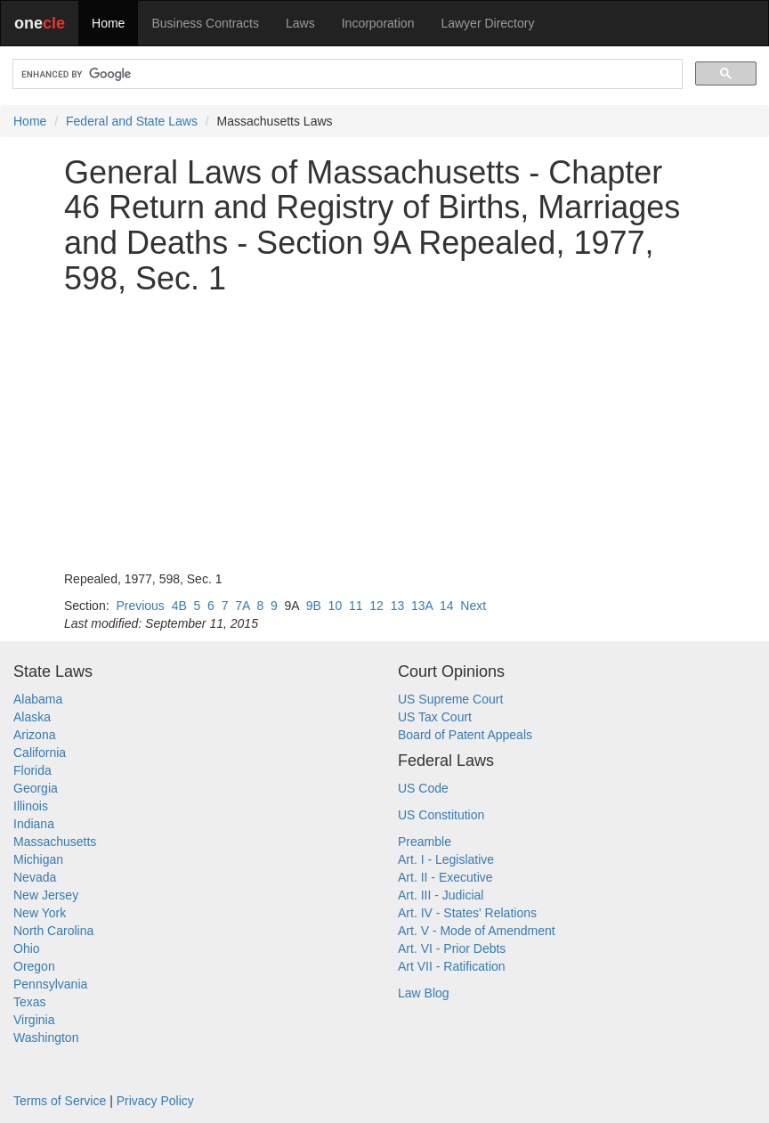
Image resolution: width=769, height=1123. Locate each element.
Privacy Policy (155, 1101)
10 (335, 605)
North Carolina (53, 931)
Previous (140, 605)
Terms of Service (59, 1101)
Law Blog (423, 993)
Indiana (33, 824)
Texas (29, 1002)
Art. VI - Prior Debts (452, 948)
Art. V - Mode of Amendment (476, 931)
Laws (300, 23)
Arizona (34, 735)
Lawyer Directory (487, 23)
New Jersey (45, 895)
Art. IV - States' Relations (467, 913)
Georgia (35, 788)
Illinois (30, 806)
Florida (32, 770)
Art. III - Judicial (440, 895)
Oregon (34, 966)
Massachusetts (54, 841)
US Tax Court (435, 717)
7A (242, 605)
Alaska (32, 717)
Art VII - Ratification (452, 966)
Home (108, 23)
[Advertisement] (384, 432)
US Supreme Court (450, 699)
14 (447, 605)
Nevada (34, 877)
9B (313, 605)
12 (376, 605)
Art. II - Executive (445, 877)
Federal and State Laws (132, 121)
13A (422, 605)
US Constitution (441, 815)
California (39, 752)
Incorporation (378, 23)
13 (398, 605)
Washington (45, 1037)
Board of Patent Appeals (465, 735)
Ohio (26, 948)
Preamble (424, 841)
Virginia (33, 1020)
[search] (345, 74)
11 (356, 605)
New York (39, 913)
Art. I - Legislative (446, 859)
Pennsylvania (50, 984)
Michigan (38, 859)
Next (473, 605)
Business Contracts (205, 23)
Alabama (37, 699)
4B (179, 605)
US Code (423, 788)
